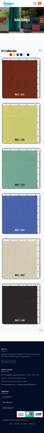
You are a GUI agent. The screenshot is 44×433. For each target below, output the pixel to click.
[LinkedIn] (6, 361)
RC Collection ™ (7, 397)
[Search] (35, 3)
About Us (16, 424)
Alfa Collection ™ (8, 402)
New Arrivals (23, 424)
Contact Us (32, 424)
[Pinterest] (10, 361)
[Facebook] (2, 361)
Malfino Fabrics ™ (8, 408)
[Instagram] (14, 361)
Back (40, 50)
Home (11, 424)
